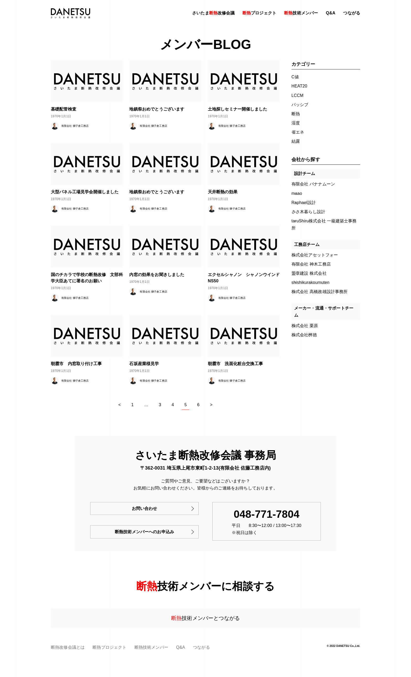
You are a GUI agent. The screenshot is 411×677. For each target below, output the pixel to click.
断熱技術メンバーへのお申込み (144, 532)
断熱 (295, 114)
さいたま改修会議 (213, 12)
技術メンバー (301, 12)
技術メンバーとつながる (205, 618)
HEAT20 (299, 86)
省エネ (297, 132)
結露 (295, 141)
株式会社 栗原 (304, 325)
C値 (295, 77)
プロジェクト (259, 12)
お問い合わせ (144, 508)
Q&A (330, 13)
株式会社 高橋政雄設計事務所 (319, 291)
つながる (351, 13)
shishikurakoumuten (310, 282)
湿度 (295, 123)
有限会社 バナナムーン (313, 184)
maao (296, 193)
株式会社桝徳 (304, 335)
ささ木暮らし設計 (308, 212)
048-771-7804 (266, 514)
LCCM (297, 95)
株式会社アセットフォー (314, 255)
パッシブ (300, 104)
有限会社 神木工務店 (311, 264)
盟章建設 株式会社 (309, 273)
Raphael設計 (303, 202)
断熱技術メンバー (151, 647)
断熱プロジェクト (109, 647)
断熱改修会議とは (68, 647)
